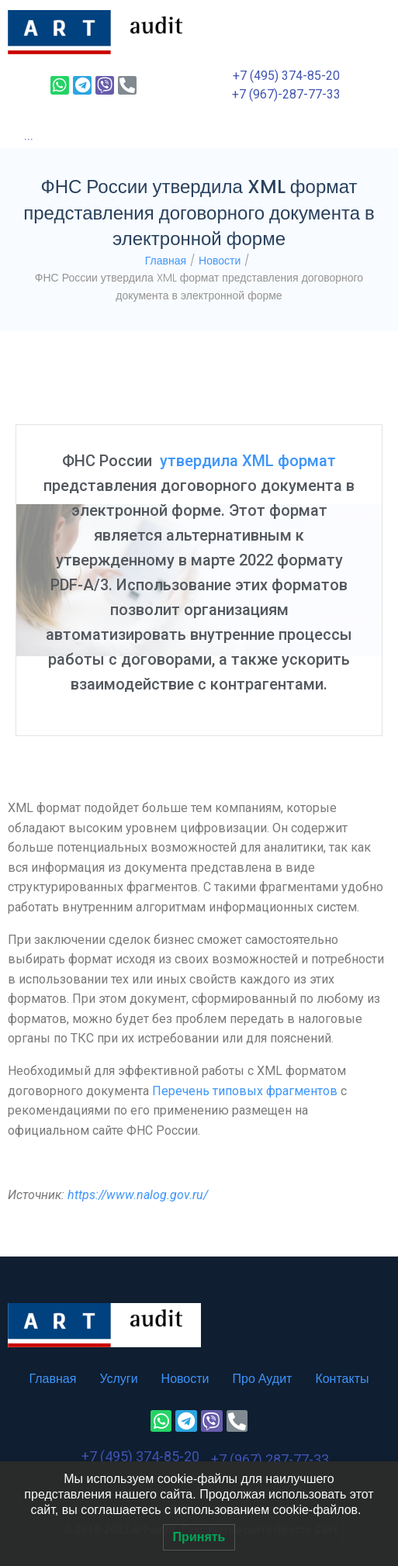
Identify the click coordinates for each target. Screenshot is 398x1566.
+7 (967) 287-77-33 (270, 1459)
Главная (165, 260)
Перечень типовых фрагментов (244, 1091)
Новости (220, 260)
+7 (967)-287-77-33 (286, 94)
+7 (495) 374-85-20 (286, 75)
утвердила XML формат (248, 460)
